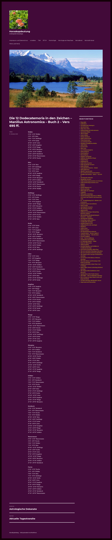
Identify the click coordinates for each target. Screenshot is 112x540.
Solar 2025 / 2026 (85, 128)
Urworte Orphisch (85, 236)
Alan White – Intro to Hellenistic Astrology (91, 275)
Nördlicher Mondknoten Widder (89, 143)
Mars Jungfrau (84, 155)
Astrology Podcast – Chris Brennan (90, 234)
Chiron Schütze (84, 133)
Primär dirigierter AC (86, 187)
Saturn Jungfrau (85, 151)
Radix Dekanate (85, 166)
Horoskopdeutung (19, 31)
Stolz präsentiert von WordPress (28, 532)
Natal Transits (84, 205)
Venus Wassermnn (85, 140)
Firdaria (83, 186)
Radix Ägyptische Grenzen (87, 164)
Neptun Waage (84, 159)
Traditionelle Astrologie (87, 221)
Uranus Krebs (84, 146)
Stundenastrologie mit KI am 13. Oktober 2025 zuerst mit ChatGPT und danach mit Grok (91, 197)
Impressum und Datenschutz (18, 40)
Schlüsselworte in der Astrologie (89, 225)
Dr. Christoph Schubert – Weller (88, 241)
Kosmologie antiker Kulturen (88, 220)
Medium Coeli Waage (86, 156)
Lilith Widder (84, 145)
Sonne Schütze (84, 135)
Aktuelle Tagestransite (86, 171)
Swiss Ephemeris (85, 169)
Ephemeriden (84, 210)
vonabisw (33, 40)
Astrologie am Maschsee (65, 40)
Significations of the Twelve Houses (90, 274)
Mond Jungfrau (84, 153)
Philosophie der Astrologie (87, 190)
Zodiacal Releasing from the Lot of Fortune (92, 181)
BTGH (45, 40)
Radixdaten (84, 124)
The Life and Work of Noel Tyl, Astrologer (91, 252)
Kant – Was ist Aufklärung (87, 238)
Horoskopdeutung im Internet (88, 231)
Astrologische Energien (87, 207)
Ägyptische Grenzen (86, 179)
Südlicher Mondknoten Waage (88, 158)
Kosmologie (52, 40)
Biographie (83, 122)
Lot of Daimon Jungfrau (87, 150)
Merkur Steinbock (85, 137)
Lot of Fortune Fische (86, 141)
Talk (39, 40)
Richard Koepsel (85, 230)
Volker (11, 131)
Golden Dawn (84, 228)
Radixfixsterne (84, 161)
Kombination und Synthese (88, 239)
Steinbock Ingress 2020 (87, 223)
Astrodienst (78, 40)
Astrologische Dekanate (87, 177)
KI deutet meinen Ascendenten (89, 203)
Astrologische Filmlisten (87, 218)
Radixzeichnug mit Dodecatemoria (89, 130)
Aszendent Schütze (85, 132)
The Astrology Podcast (86, 208)
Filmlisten (83, 226)
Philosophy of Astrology (87, 194)
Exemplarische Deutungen (87, 125)
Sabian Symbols (85, 244)
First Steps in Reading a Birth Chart (90, 249)
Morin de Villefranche (86, 243)
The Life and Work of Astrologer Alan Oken (92, 251)
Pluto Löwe (83, 148)
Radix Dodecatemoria (86, 163)
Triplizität (83, 192)
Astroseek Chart (85, 127)
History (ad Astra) (14, 43)
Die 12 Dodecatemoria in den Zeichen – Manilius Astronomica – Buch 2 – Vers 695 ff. (91, 174)
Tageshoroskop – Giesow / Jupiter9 (90, 233)
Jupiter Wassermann (86, 138)
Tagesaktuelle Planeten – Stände (89, 168)
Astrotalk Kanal (89, 40)
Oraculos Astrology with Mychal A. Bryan (91, 280)
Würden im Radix (85, 189)
